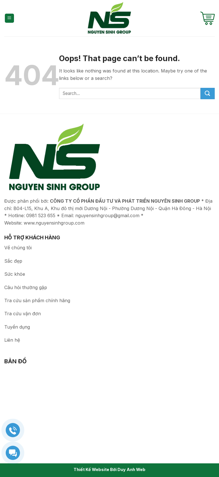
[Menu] (9, 18)
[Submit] (207, 93)
